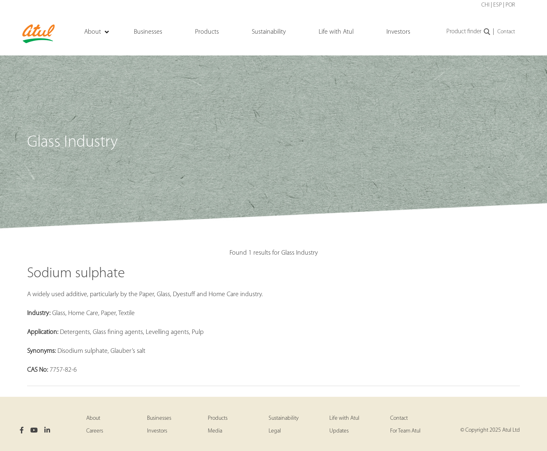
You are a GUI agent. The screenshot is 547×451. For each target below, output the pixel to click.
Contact (506, 32)
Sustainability (284, 418)
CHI (485, 5)
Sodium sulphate (76, 274)
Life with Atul (344, 418)
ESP (497, 5)
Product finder (468, 32)
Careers (94, 431)
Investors (157, 431)
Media (215, 431)
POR (510, 5)
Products (218, 418)
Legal (275, 431)
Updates (339, 431)
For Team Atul (405, 431)
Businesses (159, 418)
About (93, 418)
